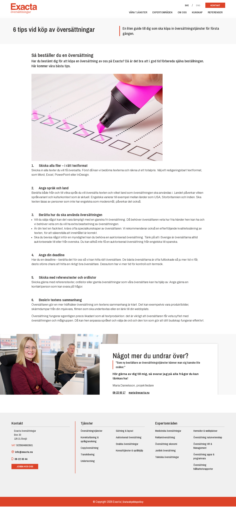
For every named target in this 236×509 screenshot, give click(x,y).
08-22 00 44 (21, 461)
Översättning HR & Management (201, 447)
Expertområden (160, 13)
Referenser (213, 13)
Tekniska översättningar (166, 459)
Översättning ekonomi (166, 445)
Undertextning (88, 463)
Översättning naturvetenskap (206, 439)
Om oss (179, 13)
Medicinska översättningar (168, 432)
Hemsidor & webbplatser (204, 432)
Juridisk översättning (165, 452)
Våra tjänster (136, 13)
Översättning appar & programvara (202, 458)
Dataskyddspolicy (133, 504)
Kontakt (213, 5)
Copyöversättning (90, 449)
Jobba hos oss (26, 468)
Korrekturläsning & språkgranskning (90, 441)
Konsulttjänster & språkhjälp (129, 452)
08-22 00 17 (119, 394)
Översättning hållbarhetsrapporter (202, 468)
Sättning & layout (124, 432)
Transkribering (88, 456)
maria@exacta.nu (139, 394)
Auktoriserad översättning (128, 439)
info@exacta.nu (24, 454)
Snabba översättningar (127, 445)
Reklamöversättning (165, 439)
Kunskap (195, 13)
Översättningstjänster (92, 432)
